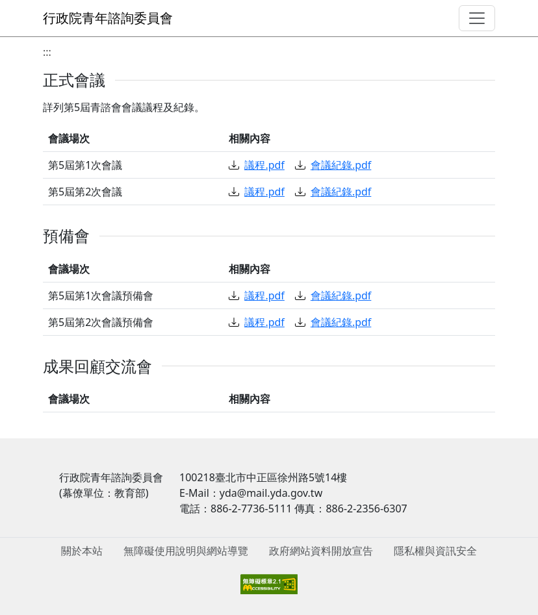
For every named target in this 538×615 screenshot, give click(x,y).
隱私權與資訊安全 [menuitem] (435, 551)
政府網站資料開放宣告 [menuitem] (321, 551)
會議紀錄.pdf (333, 165)
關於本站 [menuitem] (82, 551)
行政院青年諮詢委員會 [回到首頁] (108, 18)
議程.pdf (256, 165)
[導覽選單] (477, 18)
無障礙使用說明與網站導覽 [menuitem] (185, 551)
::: (47, 52)
